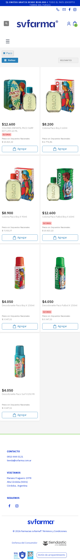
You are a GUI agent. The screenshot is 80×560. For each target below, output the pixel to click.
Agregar (19, 149)
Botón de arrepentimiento (51, 554)
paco (7, 53)
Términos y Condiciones (54, 531)
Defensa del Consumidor (24, 542)
